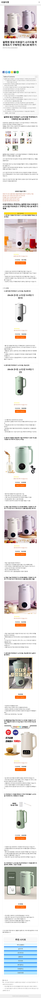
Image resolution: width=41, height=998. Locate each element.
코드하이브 (21, 952)
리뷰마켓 (5, 2)
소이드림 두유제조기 (9, 982)
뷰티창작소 (21, 964)
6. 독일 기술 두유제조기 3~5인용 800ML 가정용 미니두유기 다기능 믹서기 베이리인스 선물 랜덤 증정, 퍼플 (20, 100)
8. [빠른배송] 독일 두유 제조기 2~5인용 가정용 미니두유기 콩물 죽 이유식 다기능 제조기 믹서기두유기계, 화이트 (20, 105)
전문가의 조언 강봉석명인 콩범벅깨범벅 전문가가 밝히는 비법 (18, 193)
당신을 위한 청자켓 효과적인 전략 (11, 200)
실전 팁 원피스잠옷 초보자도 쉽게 (11, 199)
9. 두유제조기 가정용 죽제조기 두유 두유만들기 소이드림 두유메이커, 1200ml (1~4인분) (20, 108)
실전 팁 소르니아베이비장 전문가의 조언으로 (14, 195)
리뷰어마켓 (21, 972)
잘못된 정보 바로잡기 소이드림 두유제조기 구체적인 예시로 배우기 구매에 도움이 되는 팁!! (21, 81)
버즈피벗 (20, 960)
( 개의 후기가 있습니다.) (20, 256)
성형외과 (20, 956)
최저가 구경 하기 (20, 263)
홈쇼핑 (6, 980)
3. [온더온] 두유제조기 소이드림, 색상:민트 (14, 90)
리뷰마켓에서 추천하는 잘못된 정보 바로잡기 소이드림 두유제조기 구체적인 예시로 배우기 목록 (20, 84)
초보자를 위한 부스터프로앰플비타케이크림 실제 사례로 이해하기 (20, 986)
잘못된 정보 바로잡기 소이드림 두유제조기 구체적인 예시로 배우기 (20, 78)
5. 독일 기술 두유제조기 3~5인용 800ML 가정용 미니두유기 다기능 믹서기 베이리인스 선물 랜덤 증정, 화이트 (20, 96)
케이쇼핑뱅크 (20, 944)
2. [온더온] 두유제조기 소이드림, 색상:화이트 (14, 89)
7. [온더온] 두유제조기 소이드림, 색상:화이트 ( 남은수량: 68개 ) (19, 102)
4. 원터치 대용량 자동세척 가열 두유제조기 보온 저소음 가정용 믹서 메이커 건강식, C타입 (20, 93)
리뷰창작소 (21, 968)
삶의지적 (20, 948)
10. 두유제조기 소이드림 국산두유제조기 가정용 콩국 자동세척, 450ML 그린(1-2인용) (20, 112)
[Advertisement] (20, 60)
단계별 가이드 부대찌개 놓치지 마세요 (12, 197)
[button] (35, 77)
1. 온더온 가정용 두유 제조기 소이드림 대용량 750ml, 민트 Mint (19, 87)
